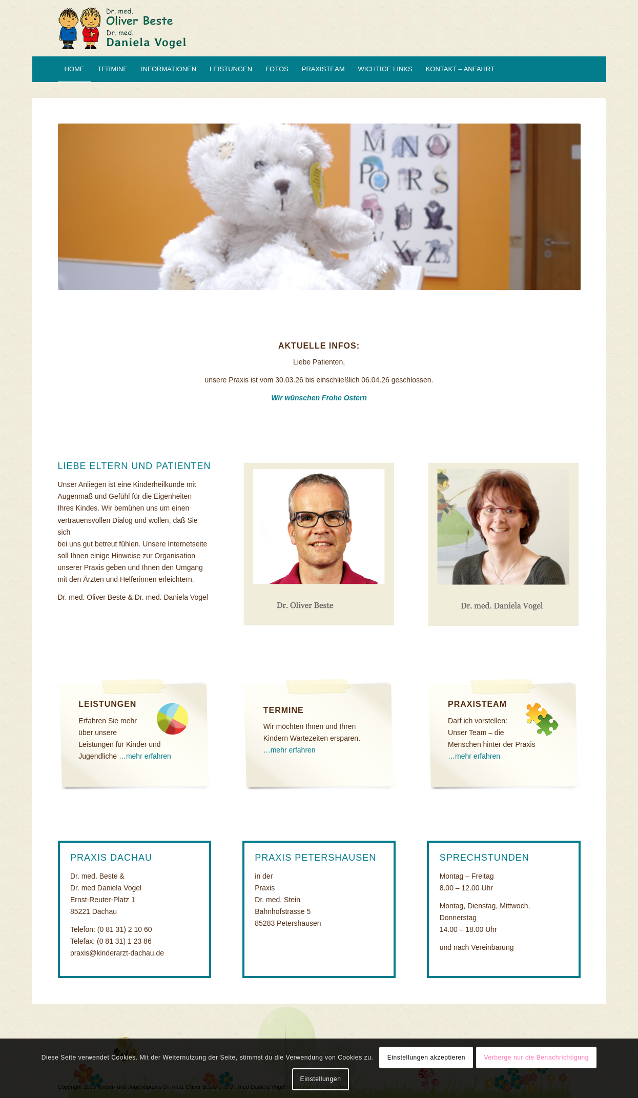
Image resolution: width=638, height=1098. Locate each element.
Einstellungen (320, 1079)
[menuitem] (74, 69)
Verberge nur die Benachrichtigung (536, 1057)
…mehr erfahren (145, 756)
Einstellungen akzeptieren (426, 1057)
